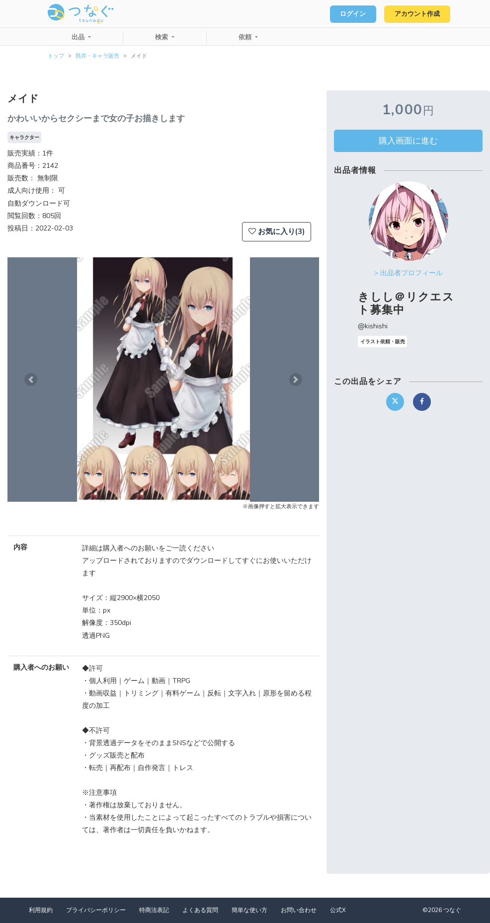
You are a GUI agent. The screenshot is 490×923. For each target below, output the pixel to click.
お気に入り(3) (276, 231)
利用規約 (41, 910)
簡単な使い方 (249, 910)
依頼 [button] (246, 37)
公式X (338, 910)
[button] (30, 379)
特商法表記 (154, 910)
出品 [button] (79, 37)
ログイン (349, 13)
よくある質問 (200, 910)
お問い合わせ (299, 910)
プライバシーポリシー (96, 910)
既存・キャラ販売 (97, 56)
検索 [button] (162, 37)
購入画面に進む (408, 141)
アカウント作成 (415, 13)
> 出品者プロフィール (408, 273)
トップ (56, 56)
